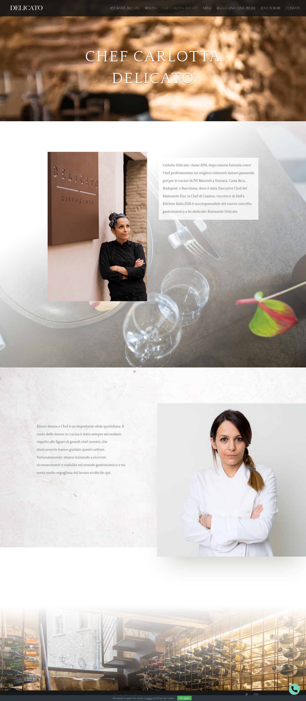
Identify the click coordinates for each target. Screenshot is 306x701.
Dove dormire (271, 8)
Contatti (293, 8)
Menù (207, 8)
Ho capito (184, 698)
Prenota (151, 8)
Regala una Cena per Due (236, 8)
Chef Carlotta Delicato (180, 8)
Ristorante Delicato (125, 8)
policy (149, 698)
